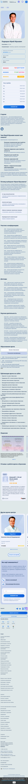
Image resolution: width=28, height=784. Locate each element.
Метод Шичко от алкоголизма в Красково (12, 401)
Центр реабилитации (5, 718)
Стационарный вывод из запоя (6, 690)
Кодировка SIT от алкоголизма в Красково (13, 378)
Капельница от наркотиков (6, 712)
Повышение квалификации (14, 353)
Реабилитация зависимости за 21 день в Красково (14, 426)
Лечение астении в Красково (9, 418)
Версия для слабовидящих (8, 769)
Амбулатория (3, 639)
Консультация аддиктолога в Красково (12, 413)
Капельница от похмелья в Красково (11, 389)
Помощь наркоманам (5, 726)
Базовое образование (14, 349)
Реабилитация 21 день (5, 736)
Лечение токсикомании (5, 722)
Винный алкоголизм (4, 668)
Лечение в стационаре (5, 716)
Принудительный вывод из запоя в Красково (13, 382)
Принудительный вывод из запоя (7, 688)
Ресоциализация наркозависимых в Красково (13, 428)
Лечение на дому (4, 655)
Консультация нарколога (5, 696)
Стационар (3, 734)
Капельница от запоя (5, 684)
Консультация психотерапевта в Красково (12, 415)
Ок (14, 782)
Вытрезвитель (3, 738)
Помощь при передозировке (6, 730)
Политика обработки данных (12, 780)
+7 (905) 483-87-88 (4, 749)
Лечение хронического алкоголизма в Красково (14, 391)
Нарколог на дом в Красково (9, 376)
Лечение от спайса (4, 724)
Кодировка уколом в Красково (10, 385)
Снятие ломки (3, 720)
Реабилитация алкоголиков (6, 665)
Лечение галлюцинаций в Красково (11, 403)
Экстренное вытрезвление (6, 680)
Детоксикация (3, 708)
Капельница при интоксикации (6, 686)
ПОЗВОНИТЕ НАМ (13, 595)
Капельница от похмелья (5, 682)
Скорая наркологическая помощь (7, 702)
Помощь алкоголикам (5, 661)
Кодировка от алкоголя (5, 645)
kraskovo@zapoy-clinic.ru (5, 757)
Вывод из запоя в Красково (6, 670)
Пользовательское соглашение (20, 780)
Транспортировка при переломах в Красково (13, 409)
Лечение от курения (4, 698)
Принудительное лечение (6, 663)
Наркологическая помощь (6, 700)
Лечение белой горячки (5, 641)
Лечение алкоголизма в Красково (10, 380)
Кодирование (3, 714)
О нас (8, 7)
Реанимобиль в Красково (8, 411)
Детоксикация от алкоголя (6, 643)
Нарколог (2, 694)
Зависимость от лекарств (5, 728)
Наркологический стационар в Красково (12, 387)
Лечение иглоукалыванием (6, 650)
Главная (2, 7)
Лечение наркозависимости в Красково (8, 706)
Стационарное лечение (5, 666)
